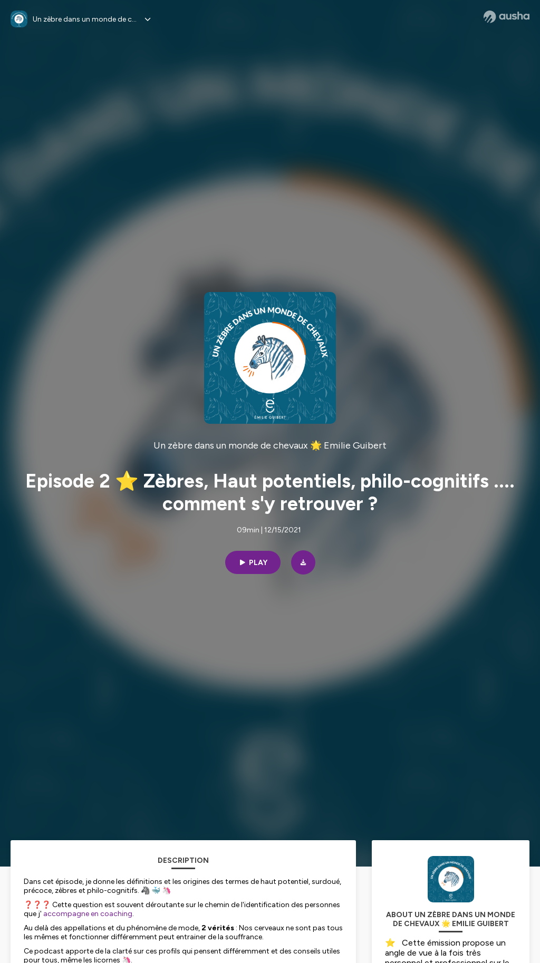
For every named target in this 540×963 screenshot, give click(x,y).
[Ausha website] (506, 17)
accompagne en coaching (87, 913)
